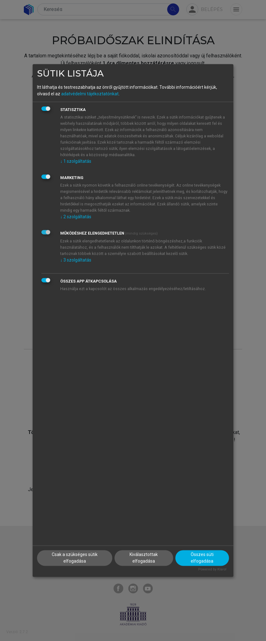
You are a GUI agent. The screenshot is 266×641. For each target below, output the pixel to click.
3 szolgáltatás (75, 259)
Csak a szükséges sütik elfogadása (75, 558)
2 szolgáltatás (75, 216)
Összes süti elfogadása (202, 558)
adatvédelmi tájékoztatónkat (90, 93)
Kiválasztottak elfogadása (144, 558)
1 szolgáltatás (75, 161)
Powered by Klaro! (212, 570)
